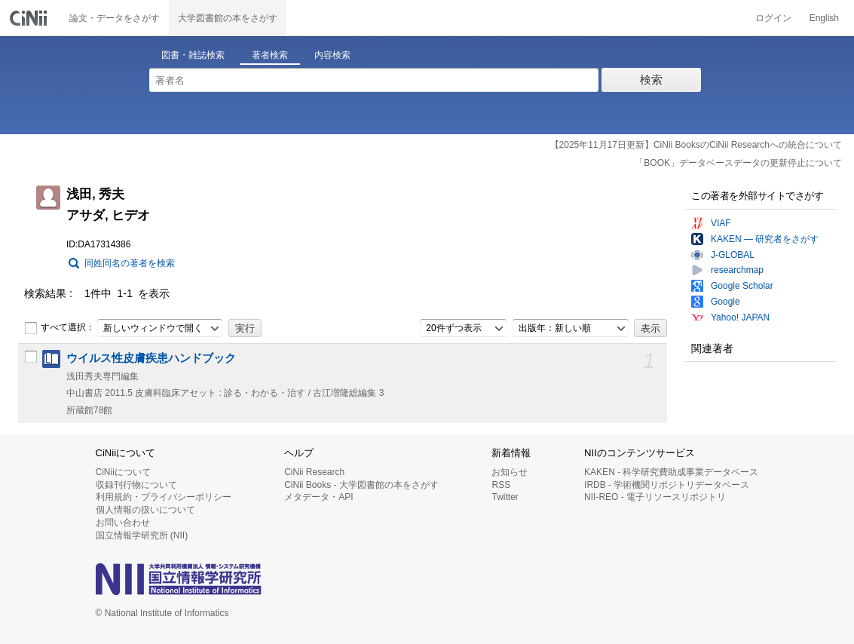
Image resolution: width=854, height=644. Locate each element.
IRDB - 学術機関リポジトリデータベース (666, 485)
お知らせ (509, 472)
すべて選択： (59, 328)
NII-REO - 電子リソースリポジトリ (655, 497)
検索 (651, 79)
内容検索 (332, 55)
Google (725, 301)
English (824, 18)
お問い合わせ (123, 522)
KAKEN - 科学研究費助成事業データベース (671, 472)
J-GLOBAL (733, 255)
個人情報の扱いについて (145, 509)
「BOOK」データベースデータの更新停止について (738, 163)
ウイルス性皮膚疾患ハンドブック (151, 358)
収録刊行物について (136, 485)
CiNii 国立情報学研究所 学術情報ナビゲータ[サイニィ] (30, 18)
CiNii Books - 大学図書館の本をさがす (361, 485)
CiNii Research (314, 472)
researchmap (737, 270)
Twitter (504, 497)
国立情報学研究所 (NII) (142, 535)
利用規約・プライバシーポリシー (163, 497)
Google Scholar (742, 286)
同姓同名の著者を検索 (129, 263)
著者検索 (270, 55)
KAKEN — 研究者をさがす (765, 239)
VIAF (721, 223)
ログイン (773, 18)
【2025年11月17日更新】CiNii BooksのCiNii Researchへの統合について (696, 145)
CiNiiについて (123, 472)
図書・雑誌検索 (193, 55)
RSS (500, 485)
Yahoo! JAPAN (740, 317)
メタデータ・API (318, 497)
